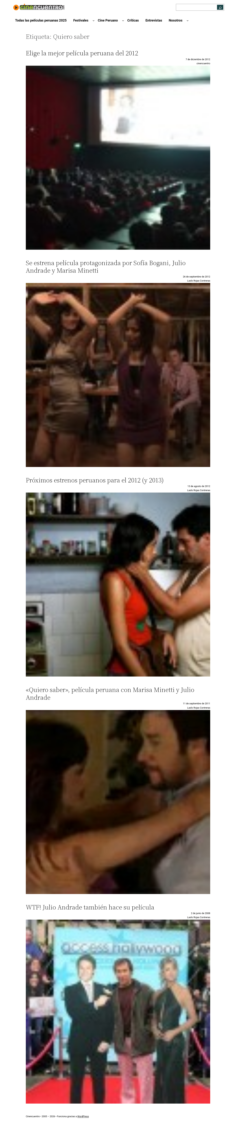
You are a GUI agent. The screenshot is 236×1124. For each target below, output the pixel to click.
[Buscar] (220, 7)
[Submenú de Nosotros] (188, 21)
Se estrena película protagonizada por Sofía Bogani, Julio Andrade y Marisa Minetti (106, 266)
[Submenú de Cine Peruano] (123, 21)
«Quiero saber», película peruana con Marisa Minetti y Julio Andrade (110, 693)
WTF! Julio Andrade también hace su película (90, 907)
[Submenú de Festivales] (94, 21)
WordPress (83, 1116)
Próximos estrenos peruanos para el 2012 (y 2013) (95, 480)
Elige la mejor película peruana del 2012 (82, 53)
